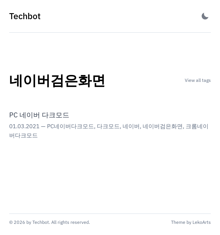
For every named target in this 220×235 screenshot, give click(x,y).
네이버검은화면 (163, 126)
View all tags (198, 80)
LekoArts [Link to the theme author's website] (201, 222)
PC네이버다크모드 (70, 126)
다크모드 (108, 126)
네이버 (131, 126)
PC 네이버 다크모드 (39, 114)
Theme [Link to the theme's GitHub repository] (178, 222)
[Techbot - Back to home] (25, 16)
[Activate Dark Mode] (205, 16)
